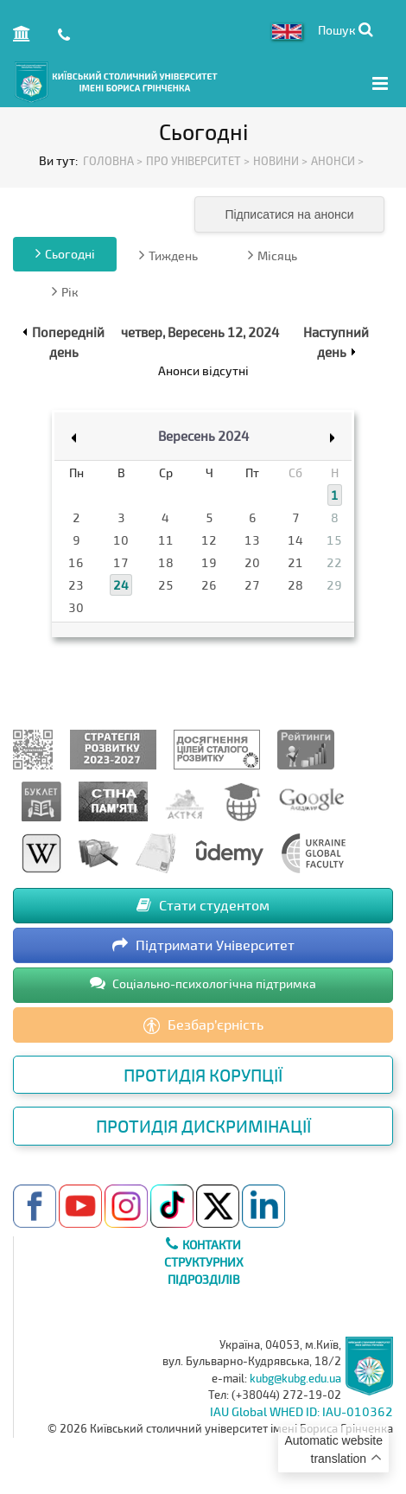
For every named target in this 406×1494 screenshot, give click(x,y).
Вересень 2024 (203, 436)
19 (209, 562)
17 (121, 562)
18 (166, 562)
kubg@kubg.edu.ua (295, 1378)
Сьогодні (65, 253)
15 (334, 540)
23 (76, 585)
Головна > (113, 161)
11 (166, 540)
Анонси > (337, 161)
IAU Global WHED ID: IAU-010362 (301, 1411)
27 (252, 585)
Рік (65, 291)
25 (166, 585)
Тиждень (168, 255)
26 (209, 585)
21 (295, 562)
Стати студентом (203, 905)
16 (76, 562)
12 (209, 540)
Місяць (272, 255)
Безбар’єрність (203, 1025)
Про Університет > (198, 161)
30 (76, 607)
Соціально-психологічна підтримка (203, 983)
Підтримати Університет (203, 944)
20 (252, 562)
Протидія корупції (203, 1074)
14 (295, 540)
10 (121, 540)
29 (334, 585)
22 (334, 562)
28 (295, 585)
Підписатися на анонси (289, 214)
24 (121, 585)
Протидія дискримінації (203, 1125)
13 (252, 540)
